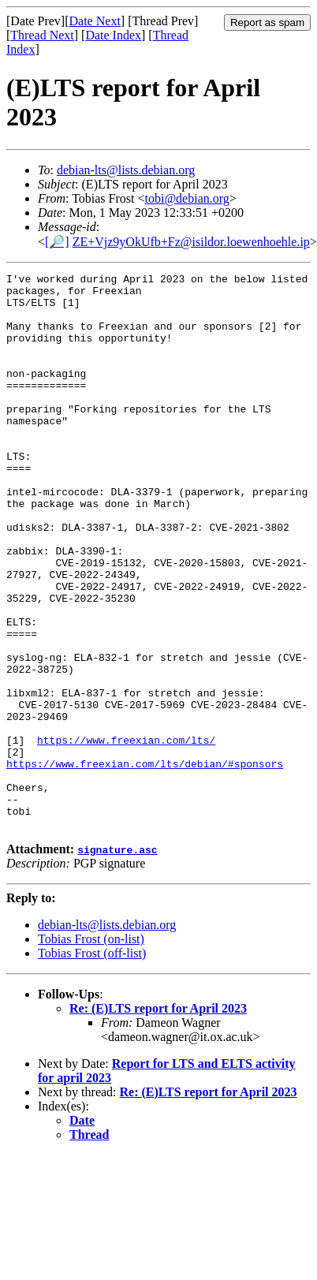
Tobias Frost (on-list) (91, 1050)
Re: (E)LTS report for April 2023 (158, 1119)
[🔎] (57, 241)
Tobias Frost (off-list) (92, 1064)
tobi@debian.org (186, 198)
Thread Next (41, 35)
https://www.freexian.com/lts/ (126, 834)
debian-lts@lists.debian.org (126, 170)
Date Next (95, 21)
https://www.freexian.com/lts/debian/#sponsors (144, 863)
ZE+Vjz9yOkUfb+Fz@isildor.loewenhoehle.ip (191, 241)
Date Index (113, 35)
